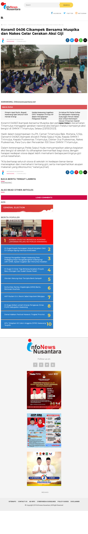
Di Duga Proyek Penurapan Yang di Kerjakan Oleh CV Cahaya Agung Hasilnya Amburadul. (18, 255)
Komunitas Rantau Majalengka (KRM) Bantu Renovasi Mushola (14, 305)
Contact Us (22, 525)
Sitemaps (12, 525)
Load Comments (44, 198)
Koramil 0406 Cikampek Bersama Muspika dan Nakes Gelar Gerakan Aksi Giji (40, 32)
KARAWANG (11, 42)
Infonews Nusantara (43, 528)
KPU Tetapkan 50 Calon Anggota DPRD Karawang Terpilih (15, 346)
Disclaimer (75, 525)
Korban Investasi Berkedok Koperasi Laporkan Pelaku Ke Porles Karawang (15, 243)
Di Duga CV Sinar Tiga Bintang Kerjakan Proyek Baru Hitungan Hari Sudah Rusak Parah (18, 283)
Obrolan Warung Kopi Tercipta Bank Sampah (13, 294)
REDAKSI (45, 515)
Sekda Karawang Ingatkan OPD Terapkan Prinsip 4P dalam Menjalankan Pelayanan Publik (43, 116)
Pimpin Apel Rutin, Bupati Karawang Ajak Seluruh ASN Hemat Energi (17, 115)
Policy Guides (63, 525)
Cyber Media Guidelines (46, 525)
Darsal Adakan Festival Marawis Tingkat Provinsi (14, 336)
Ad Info (32, 525)
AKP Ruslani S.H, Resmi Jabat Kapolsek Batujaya (14, 315)
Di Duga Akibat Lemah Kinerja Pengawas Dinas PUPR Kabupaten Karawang (16, 325)
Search (48, 10)
